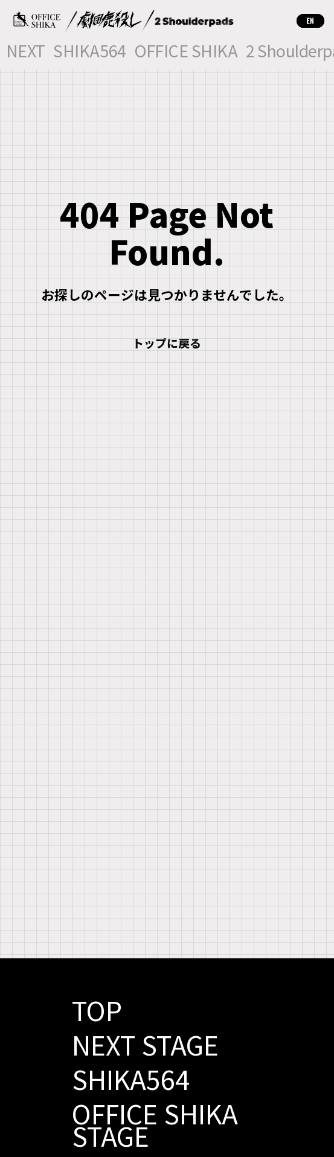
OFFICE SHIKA (186, 52)
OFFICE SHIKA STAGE (155, 1124)
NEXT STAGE (145, 1044)
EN (310, 21)
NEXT (25, 52)
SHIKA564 (89, 52)
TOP (97, 1009)
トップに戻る (166, 343)
